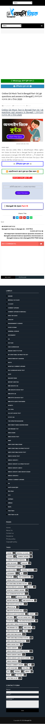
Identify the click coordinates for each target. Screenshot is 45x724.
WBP (9, 440)
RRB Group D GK (13, 386)
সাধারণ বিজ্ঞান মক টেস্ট (13, 515)
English (10, 319)
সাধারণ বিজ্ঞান (11, 511)
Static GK (11, 417)
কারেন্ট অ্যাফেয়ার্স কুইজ (13, 487)
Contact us (10, 533)
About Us (9, 531)
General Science (13, 331)
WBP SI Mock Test (14, 456)
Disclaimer (9, 536)
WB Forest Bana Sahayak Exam (18, 425)
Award (10, 296)
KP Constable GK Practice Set (18, 355)
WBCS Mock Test (13, 437)
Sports (10, 405)
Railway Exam (12, 378)
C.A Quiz (10, 304)
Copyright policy (11, 542)
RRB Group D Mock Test (16, 390)
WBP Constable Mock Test (17, 452)
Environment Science (15, 323)
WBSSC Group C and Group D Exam (19, 472)
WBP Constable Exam (15, 444)
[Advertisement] (22, 56)
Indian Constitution (15, 351)
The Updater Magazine (15, 421)
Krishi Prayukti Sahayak (16, 358)
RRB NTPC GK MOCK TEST (15, 398)
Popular (22, 277)
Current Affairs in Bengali (17, 312)
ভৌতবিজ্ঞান (10, 499)
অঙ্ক (9, 483)
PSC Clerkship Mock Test (16, 370)
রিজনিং (9, 507)
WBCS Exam (11, 433)
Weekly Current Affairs (16, 479)
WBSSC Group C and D (15, 468)
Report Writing (13, 382)
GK (9, 339)
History (10, 343)
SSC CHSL (11, 409)
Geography (11, 335)
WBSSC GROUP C (13, 460)
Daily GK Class (12, 316)
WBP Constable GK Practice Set (19, 448)
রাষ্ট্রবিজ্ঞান (10, 503)
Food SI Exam (12, 327)
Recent (8, 277)
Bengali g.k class (14, 300)
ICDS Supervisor (13, 347)
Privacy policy (10, 539)
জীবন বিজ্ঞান (11, 491)
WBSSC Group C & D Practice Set (18, 464)
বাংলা (9, 495)
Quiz (29, 106)
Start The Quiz (22, 193)
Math (10, 362)
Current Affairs (13, 308)
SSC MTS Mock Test (14, 413)
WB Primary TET (13, 429)
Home (8, 528)
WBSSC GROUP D (13, 476)
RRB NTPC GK (12, 394)
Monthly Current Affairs (16, 366)
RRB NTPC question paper (16, 401)
